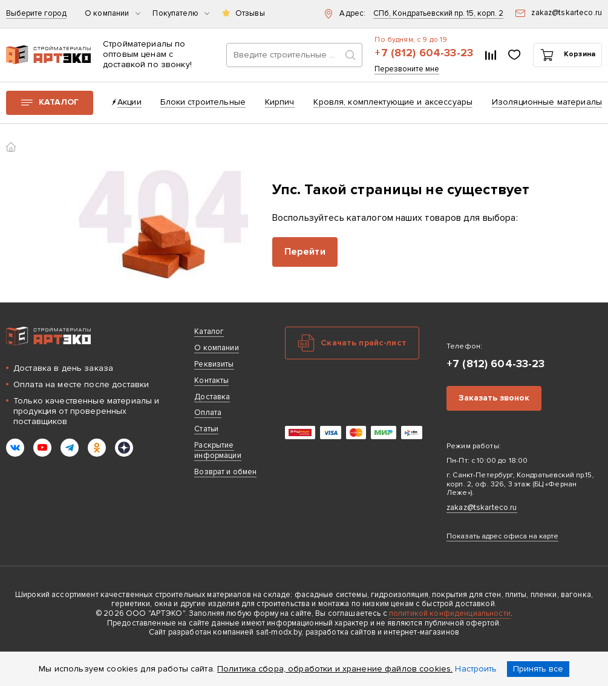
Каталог (59, 102)
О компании (112, 13)
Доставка (212, 397)
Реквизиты (214, 364)
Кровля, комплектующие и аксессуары (392, 102)
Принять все (538, 669)
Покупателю (180, 13)
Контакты (211, 380)
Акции (129, 102)
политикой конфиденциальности (450, 613)
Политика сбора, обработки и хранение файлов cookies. (335, 669)
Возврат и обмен (225, 472)
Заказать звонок (494, 398)
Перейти (304, 252)
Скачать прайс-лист (364, 343)
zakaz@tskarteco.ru (481, 507)
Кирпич (280, 102)
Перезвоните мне (406, 69)
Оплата (207, 412)
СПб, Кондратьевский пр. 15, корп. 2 (438, 13)
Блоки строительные (203, 102)
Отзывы (250, 13)
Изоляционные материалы (547, 102)
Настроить (476, 669)
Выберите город (36, 13)
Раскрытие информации (217, 450)
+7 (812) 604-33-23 (423, 53)
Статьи (206, 429)
